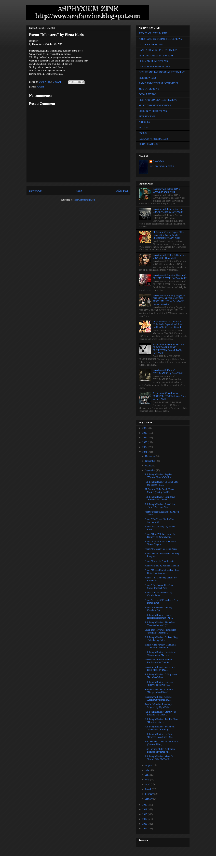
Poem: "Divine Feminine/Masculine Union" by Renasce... (162, 571)
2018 (145, 814)
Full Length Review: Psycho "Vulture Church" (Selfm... (158, 476)
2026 (145, 428)
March (148, 789)
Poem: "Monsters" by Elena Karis (161, 549)
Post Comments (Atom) (85, 200)
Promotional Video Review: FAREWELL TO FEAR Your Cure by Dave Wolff (169, 396)
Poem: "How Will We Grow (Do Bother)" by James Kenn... (160, 535)
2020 (145, 804)
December (150, 456)
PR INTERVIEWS (147, 78)
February (149, 794)
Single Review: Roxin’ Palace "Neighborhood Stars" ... (159, 691)
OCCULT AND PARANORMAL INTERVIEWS (162, 72)
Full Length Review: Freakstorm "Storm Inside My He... (160, 653)
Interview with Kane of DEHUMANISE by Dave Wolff (168, 372)
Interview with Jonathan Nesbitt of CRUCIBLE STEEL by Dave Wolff (169, 277)
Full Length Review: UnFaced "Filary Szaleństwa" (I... (159, 683)
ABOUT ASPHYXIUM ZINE (153, 33)
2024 (145, 437)
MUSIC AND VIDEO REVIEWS (155, 105)
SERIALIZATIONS (148, 144)
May (147, 779)
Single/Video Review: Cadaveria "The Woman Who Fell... (160, 646)
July (147, 770)
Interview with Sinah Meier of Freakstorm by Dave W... (159, 661)
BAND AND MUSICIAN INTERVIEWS (158, 50)
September (150, 470)
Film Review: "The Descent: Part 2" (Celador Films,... (162, 743)
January (149, 799)
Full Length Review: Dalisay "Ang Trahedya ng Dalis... (161, 638)
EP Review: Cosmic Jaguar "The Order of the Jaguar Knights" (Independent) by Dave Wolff (168, 235)
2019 (145, 809)
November (150, 461)
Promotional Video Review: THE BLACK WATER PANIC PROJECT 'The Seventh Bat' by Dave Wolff (168, 348)
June (147, 775)
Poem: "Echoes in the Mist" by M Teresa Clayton (161, 543)
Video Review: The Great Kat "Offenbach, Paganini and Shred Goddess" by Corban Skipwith (168, 324)
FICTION (143, 127)
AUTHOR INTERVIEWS (151, 44)
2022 (145, 447)
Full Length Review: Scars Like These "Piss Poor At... (160, 505)
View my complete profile (162, 166)
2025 (145, 433)
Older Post (122, 190)
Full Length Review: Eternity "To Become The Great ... (160, 713)
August (149, 765)
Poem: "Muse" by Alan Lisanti (159, 561)
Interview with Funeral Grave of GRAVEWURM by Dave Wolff (168, 210)
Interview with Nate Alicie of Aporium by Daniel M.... (158, 698)
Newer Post (35, 190)
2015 (145, 828)
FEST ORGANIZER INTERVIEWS (156, 55)
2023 (145, 442)
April (148, 784)
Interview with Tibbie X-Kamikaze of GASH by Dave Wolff (169, 256)
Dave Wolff (158, 161)
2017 (145, 819)
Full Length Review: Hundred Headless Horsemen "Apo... (159, 616)
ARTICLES (144, 122)
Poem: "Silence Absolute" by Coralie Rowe (158, 594)
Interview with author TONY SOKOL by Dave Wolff (166, 190)
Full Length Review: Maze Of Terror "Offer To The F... (159, 758)
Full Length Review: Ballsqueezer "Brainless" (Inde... (161, 676)
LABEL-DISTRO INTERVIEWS (154, 66)
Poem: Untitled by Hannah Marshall (162, 565)
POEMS (41, 86)
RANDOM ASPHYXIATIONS (153, 139)
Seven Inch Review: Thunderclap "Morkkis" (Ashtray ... (160, 631)
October (149, 465)
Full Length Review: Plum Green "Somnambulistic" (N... (160, 624)
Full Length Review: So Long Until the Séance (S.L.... (161, 483)
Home (79, 190)
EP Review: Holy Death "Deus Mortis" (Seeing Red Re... (159, 490)
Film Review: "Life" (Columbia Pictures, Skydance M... (160, 750)
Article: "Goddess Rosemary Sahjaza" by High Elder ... (158, 706)
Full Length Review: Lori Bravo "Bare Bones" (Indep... (160, 498)
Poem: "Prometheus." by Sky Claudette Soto (158, 609)
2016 (145, 824)
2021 (145, 452)
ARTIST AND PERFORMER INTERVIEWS (160, 39)
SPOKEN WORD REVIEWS (153, 111)
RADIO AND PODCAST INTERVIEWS (158, 83)
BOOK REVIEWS (147, 94)
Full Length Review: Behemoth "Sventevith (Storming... (159, 728)
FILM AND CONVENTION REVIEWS (158, 100)
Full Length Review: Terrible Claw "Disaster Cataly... (161, 720)
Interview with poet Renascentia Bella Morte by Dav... (160, 668)
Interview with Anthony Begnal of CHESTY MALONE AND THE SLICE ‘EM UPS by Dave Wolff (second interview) (169, 299)
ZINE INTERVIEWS (149, 89)
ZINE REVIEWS (147, 116)
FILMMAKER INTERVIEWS (153, 61)
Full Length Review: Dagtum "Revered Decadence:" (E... (159, 735)
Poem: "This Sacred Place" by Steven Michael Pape (159, 586)
